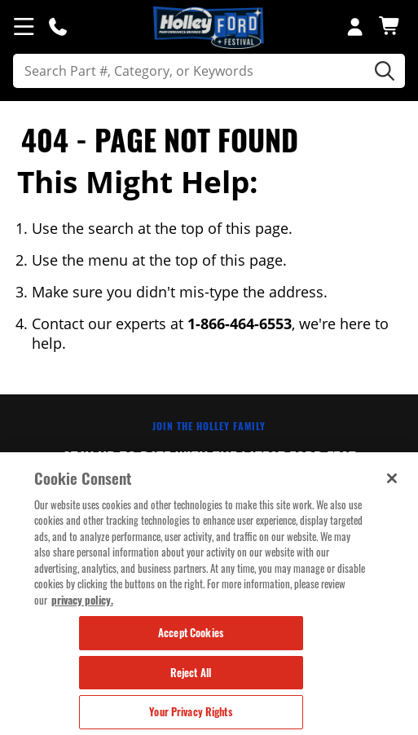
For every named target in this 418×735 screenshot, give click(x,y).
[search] (209, 71)
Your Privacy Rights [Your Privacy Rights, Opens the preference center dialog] (190, 712)
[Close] (392, 478)
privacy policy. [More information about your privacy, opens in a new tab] (82, 600)
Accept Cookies (190, 633)
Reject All (190, 673)
